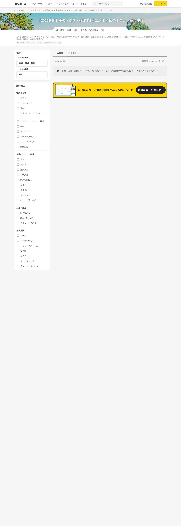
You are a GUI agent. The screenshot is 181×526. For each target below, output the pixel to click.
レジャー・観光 (61, 4)
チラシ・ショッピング (80, 4)
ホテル (41, 4)
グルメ (49, 4)
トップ (33, 4)
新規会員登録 (146, 4)
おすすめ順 (73, 53)
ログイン (161, 4)
